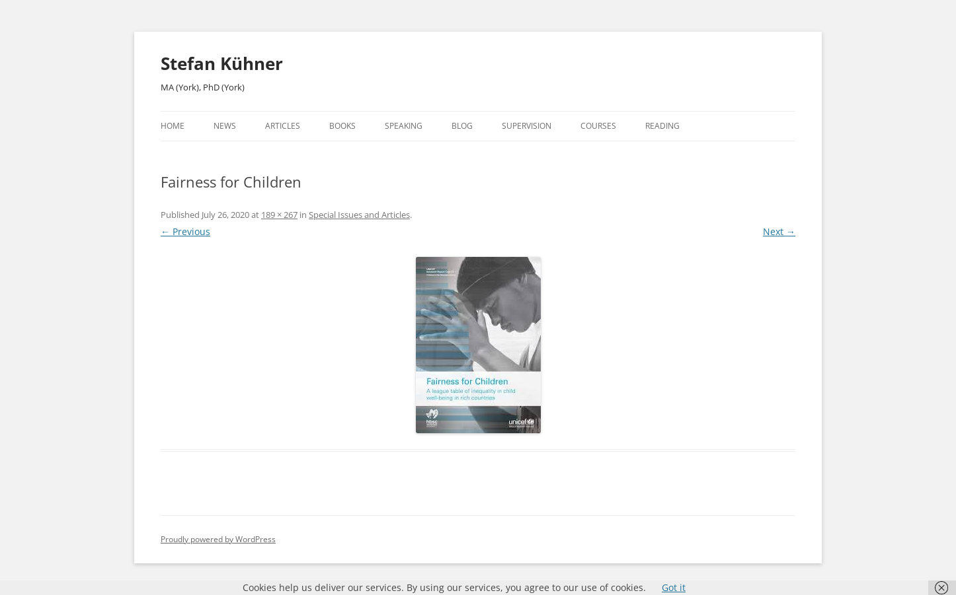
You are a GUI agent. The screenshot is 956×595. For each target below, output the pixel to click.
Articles (282, 125)
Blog (462, 125)
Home (172, 125)
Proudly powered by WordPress (218, 539)
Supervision (526, 125)
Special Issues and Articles (359, 215)
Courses (598, 125)
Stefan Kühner (222, 63)
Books (342, 125)
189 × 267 (279, 215)
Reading (662, 125)
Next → (779, 231)
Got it (674, 587)
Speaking (403, 125)
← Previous (185, 231)
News (225, 125)
